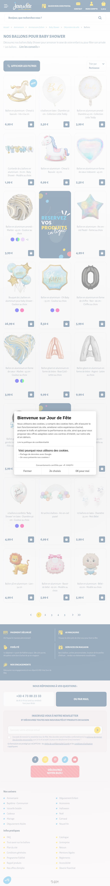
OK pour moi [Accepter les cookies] (82, 471)
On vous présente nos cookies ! (35, 457)
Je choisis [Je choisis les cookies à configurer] (55, 471)
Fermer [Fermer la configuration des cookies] (27, 471)
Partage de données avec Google (35, 454)
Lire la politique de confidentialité (33, 442)
